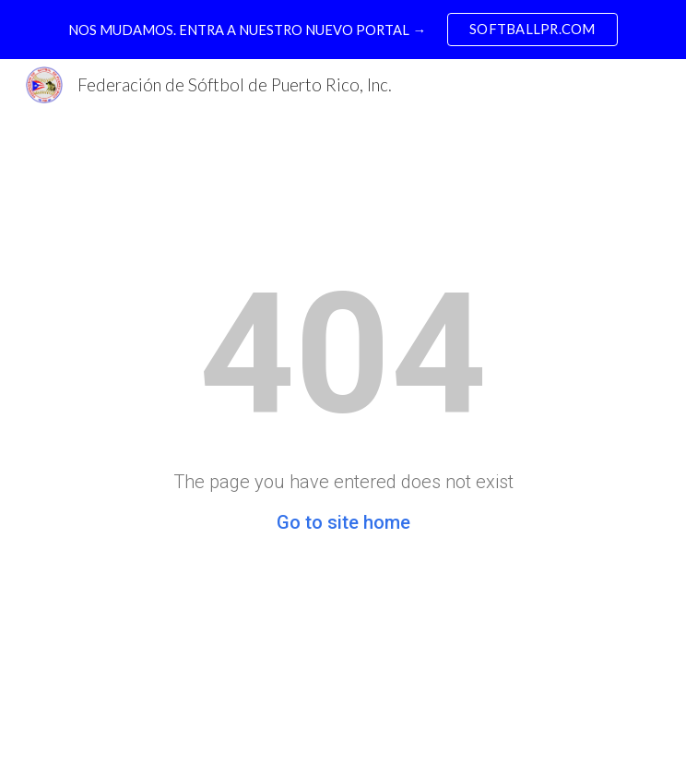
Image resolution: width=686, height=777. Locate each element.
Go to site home (343, 522)
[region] (343, 29)
